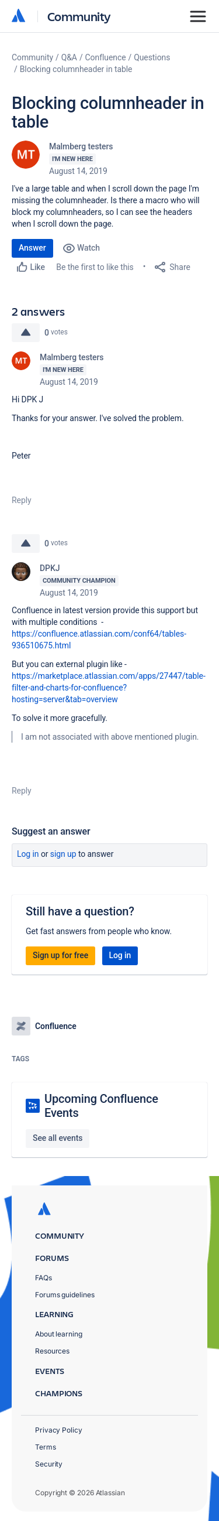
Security (48, 1464)
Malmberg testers (81, 146)
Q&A (69, 57)
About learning (58, 1333)
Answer (32, 247)
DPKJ (50, 568)
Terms (45, 1447)
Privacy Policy (58, 1430)
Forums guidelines (65, 1294)
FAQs (43, 1277)
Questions (152, 57)
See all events (57, 1138)
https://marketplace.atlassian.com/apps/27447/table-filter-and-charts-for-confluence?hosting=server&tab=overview (109, 687)
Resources (52, 1350)
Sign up (63, 854)
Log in (28, 854)
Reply (22, 500)
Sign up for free (60, 955)
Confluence (105, 57)
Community (79, 16)
